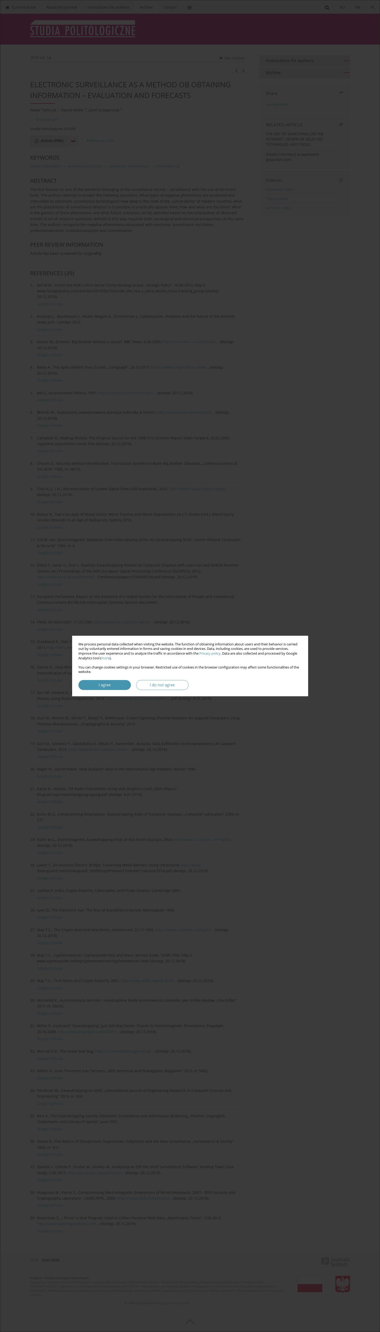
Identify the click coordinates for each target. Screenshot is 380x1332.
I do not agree (162, 685)
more (105, 658)
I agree (105, 685)
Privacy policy (210, 653)
